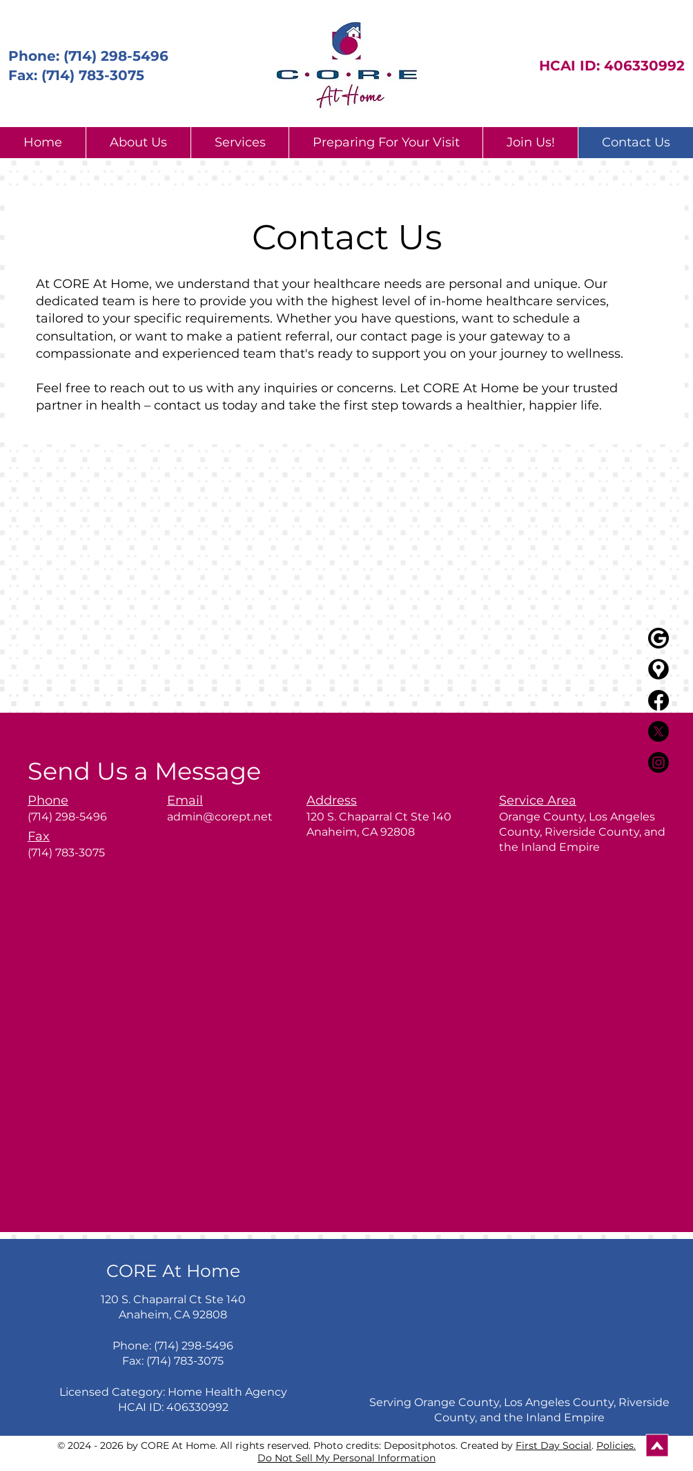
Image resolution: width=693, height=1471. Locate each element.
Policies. (616, 1445)
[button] (138, 142)
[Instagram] (658, 762)
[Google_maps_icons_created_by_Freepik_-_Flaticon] (658, 669)
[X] (658, 731)
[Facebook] (658, 700)
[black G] (658, 638)
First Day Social (554, 1445)
